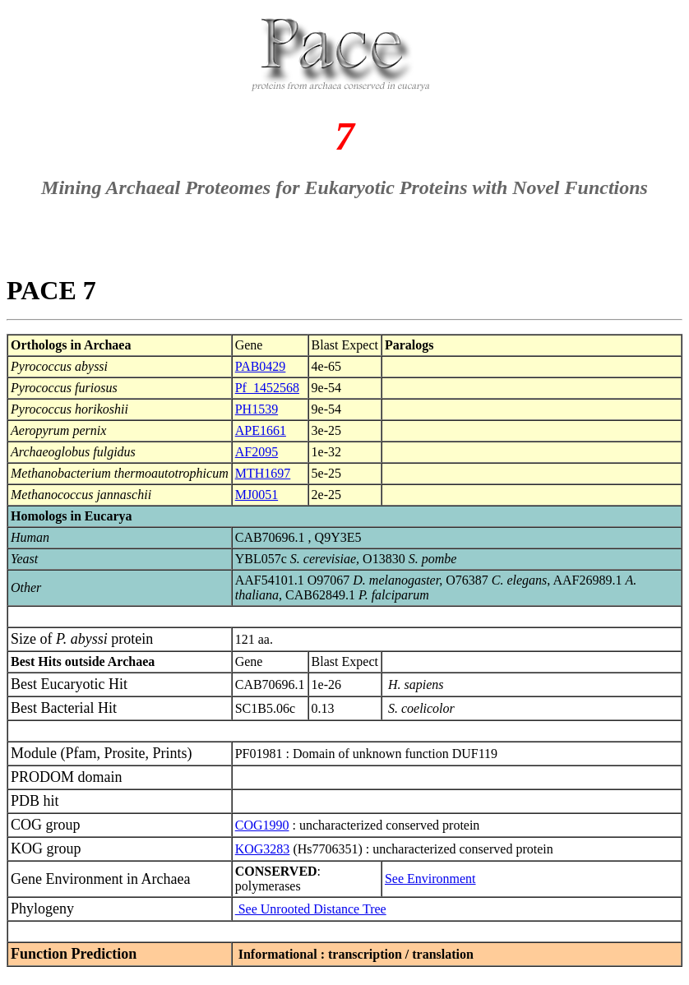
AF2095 (256, 452)
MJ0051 (256, 495)
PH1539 (256, 409)
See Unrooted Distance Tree (310, 909)
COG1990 (262, 825)
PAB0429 (260, 366)
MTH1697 (263, 473)
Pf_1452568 (267, 388)
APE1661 (260, 430)
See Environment (430, 879)
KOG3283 (262, 849)
